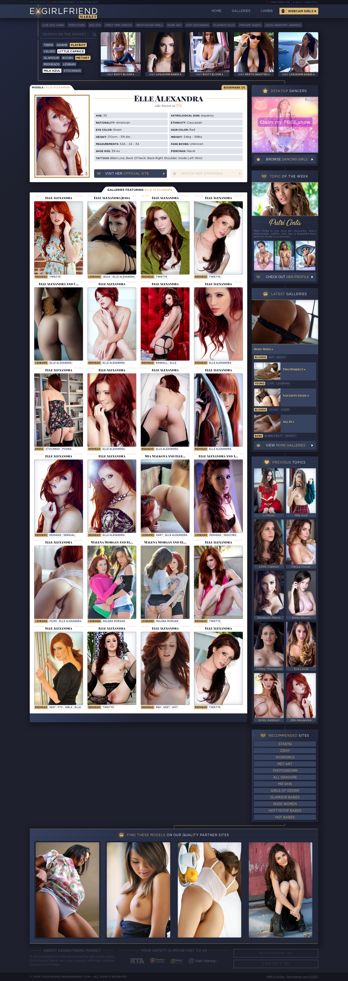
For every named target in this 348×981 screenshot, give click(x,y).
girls (68, 708)
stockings (52, 449)
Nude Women (285, 804)
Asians (62, 45)
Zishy (285, 751)
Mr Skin (285, 784)
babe (258, 436)
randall (162, 363)
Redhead (41, 277)
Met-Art (285, 764)
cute (270, 384)
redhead (55, 535)
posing (66, 449)
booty (281, 357)
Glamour (51, 58)
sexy (52, 708)
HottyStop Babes (285, 810)
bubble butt (274, 436)
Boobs (67, 58)
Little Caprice (71, 51)
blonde (260, 357)
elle (173, 363)
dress (39, 449)
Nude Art (174, 25)
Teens (48, 45)
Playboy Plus (224, 25)
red (158, 708)
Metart (82, 58)
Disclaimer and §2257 (302, 977)
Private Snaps (250, 25)
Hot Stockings (197, 25)
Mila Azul (52, 71)
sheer (285, 410)
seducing (229, 535)
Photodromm (285, 771)
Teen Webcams (280, 2)
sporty (290, 436)
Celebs (49, 51)
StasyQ (285, 744)
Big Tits (95, 25)
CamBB (267, 11)
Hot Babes (285, 817)
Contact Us (276, 964)
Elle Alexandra (124, 277)
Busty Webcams (306, 2)
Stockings (72, 71)
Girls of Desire (285, 791)
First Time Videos (118, 25)
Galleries (241, 11)
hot (175, 708)
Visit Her (127, 173)
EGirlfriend (63, 11)
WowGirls (285, 757)
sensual (69, 535)
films (53, 621)
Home (216, 11)
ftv (60, 708)
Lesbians (94, 277)
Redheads (52, 64)
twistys (55, 277)
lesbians (283, 384)
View (285, 445)
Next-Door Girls (149, 25)
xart (159, 535)
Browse (287, 159)
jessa (106, 277)
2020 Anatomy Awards (283, 25)
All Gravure (285, 777)
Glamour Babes (285, 797)
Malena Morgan (114, 621)
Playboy (78, 45)
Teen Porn (77, 25)
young (259, 384)
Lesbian (69, 64)
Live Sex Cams (53, 25)
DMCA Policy (276, 977)
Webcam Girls (300, 11)
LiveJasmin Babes (63, 2)
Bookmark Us (234, 88)
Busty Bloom (88, 2)
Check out (287, 277)
